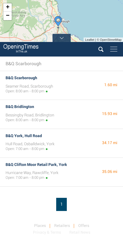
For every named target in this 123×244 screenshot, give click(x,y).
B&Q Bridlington (20, 106)
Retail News (79, 232)
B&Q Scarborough (21, 78)
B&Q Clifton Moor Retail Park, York (36, 164)
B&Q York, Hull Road (24, 135)
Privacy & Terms (47, 232)
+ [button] (8, 7)
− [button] (8, 16)
